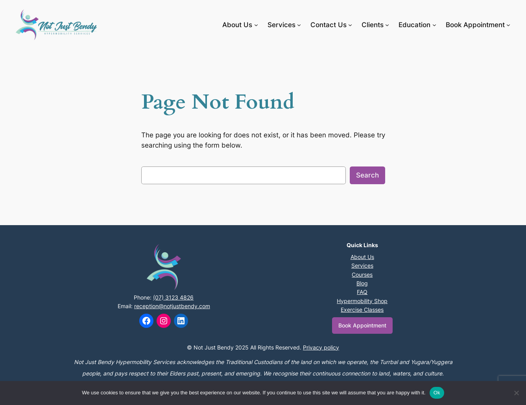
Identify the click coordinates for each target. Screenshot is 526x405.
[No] (516, 393)
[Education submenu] (434, 25)
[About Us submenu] (256, 25)
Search (367, 175)
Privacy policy (321, 347)
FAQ (362, 291)
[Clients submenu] (387, 25)
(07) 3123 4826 (173, 297)
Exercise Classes (362, 309)
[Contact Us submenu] (350, 25)
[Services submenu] (299, 25)
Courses (362, 274)
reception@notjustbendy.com (172, 306)
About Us (362, 256)
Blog (362, 283)
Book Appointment (362, 325)
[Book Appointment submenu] (508, 25)
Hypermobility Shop (362, 301)
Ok (437, 393)
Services (362, 265)
